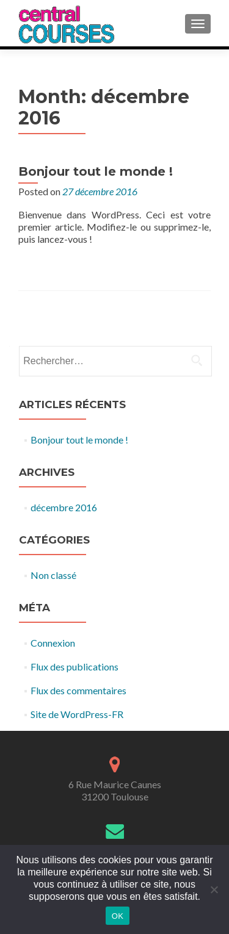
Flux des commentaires (78, 690)
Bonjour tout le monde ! (95, 171)
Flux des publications (74, 666)
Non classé (53, 575)
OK (117, 916)
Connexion (53, 642)
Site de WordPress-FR (77, 714)
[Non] (214, 889)
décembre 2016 (64, 507)
